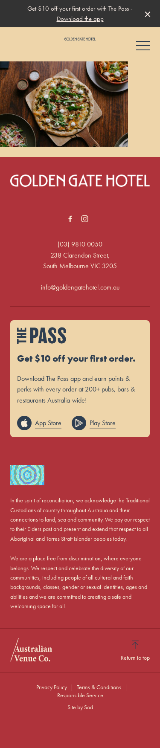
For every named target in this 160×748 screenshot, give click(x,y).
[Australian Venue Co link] (31, 649)
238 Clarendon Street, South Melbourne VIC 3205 (80, 261)
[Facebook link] (70, 218)
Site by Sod (80, 707)
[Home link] (80, 39)
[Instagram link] (85, 218)
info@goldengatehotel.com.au (80, 287)
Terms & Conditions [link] (99, 687)
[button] (143, 48)
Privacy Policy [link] (51, 687)
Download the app (80, 18)
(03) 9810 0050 (80, 244)
